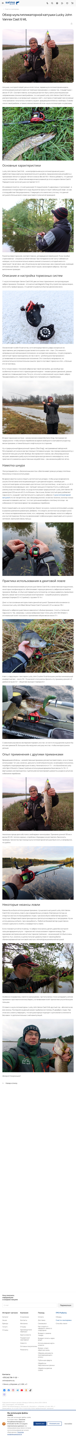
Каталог (5, 1317)
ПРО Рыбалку (61, 1313)
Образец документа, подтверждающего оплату (45, 1355)
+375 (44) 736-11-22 (9, 1377)
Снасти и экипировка (63, 1320)
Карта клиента (25, 1335)
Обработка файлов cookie (45, 1369)
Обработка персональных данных (46, 1364)
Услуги (4, 1327)
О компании (24, 1317)
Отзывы (5, 1330)
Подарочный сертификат (25, 1339)
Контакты (23, 1320)
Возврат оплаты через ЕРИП (46, 1339)
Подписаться (65, 1305)
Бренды (5, 1323)
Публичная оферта (45, 1360)
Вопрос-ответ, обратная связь (44, 1349)
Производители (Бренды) (26, 1331)
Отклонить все (54, 1424)
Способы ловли (61, 1323)
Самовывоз (42, 1323)
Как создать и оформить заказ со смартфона (45, 1328)
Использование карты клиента (46, 1344)
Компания (24, 1313)
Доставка (41, 1320)
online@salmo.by (8, 1380)
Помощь (41, 1313)
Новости (23, 1343)
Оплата (41, 1317)
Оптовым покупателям (28, 1346)
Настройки (68, 1424)
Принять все (40, 1424)
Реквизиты (24, 1350)
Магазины (24, 1323)
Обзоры (59, 1317)
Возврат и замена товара (44, 1334)
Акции (4, 1320)
